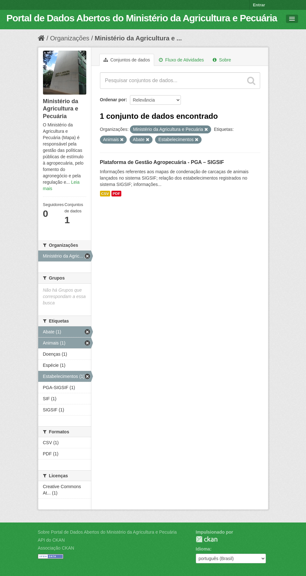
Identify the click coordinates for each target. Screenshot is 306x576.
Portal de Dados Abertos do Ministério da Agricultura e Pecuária (141, 18)
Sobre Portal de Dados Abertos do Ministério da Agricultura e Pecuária (107, 532)
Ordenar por (113, 99)
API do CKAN (51, 540)
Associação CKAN (56, 548)
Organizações (69, 38)
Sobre (222, 59)
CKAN (206, 539)
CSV (105, 193)
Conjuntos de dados (126, 59)
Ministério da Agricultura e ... (138, 38)
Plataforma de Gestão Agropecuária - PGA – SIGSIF (162, 162)
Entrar (259, 5)
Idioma (203, 548)
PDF (116, 193)
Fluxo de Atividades (181, 59)
